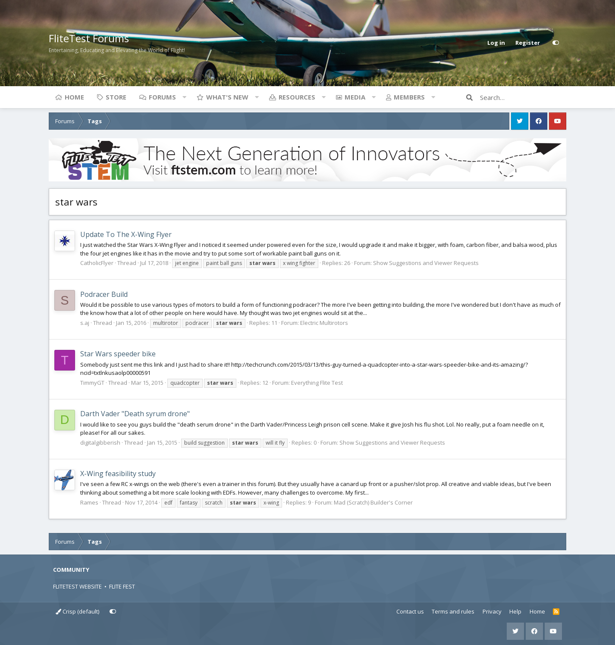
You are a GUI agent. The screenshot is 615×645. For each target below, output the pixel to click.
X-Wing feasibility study (118, 473)
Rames (89, 502)
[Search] (523, 97)
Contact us (410, 611)
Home (74, 97)
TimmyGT (92, 382)
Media (355, 97)
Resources (297, 97)
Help (515, 611)
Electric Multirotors (324, 323)
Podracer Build (104, 294)
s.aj (84, 323)
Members (409, 97)
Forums (162, 97)
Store (116, 97)
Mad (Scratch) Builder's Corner (373, 502)
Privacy (492, 611)
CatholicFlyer (96, 263)
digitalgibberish (100, 442)
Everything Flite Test (317, 382)
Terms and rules (453, 611)
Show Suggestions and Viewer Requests (426, 263)
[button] (184, 97)
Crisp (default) (77, 611)
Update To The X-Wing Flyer (126, 234)
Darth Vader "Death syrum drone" (135, 413)
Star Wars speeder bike (118, 353)
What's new (227, 97)
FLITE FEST (122, 586)
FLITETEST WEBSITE (77, 586)
